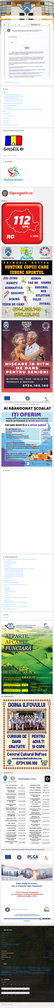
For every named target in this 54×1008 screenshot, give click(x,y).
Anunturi (12, 82)
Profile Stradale (7, 567)
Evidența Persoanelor (8, 600)
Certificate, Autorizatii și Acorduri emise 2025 (13, 574)
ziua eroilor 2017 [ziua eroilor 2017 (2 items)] (47, 973)
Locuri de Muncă (6, 118)
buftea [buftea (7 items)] (17, 968)
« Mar (2, 998)
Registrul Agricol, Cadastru (8, 580)
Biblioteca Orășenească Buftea (9, 604)
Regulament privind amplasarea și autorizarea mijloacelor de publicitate (19, 568)
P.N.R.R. (5, 93)
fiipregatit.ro (4, 946)
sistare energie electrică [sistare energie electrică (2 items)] (25, 973)
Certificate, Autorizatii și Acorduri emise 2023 (13, 571)
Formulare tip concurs (8, 590)
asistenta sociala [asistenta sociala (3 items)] (7, 968)
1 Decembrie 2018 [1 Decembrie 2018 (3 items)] (18, 966)
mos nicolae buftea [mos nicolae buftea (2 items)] (43, 970)
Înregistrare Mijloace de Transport (10, 609)
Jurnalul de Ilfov (6, 122)
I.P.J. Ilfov (3, 937)
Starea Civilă (6, 599)
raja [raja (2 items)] (46, 972)
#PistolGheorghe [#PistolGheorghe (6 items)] (11, 967)
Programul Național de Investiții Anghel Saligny (12, 103)
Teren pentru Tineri (7, 113)
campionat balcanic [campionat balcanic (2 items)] (22, 968)
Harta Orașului (6, 120)
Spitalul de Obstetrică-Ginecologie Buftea (10, 944)
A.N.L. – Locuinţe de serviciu (8, 116)
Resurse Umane (6, 586)
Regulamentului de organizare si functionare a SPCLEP (15, 602)
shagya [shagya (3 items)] (20, 973)
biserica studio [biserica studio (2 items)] (13, 968)
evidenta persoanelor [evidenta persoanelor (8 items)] (34, 970)
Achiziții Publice (6, 595)
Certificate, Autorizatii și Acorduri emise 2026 (13, 576)
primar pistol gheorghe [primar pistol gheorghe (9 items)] (35, 972)
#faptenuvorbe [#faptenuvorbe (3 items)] (4, 966)
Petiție (4, 111)
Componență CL (49, 951)
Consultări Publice (8, 578)
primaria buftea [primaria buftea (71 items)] (22, 972)
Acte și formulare (7, 561)
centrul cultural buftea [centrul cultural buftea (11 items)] (34, 968)
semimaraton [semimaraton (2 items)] (16, 973)
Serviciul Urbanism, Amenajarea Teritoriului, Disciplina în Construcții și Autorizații (19, 559)
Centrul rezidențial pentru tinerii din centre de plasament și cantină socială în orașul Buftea (23, 109)
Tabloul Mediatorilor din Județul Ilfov (10, 125)
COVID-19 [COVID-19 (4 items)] (14, 970)
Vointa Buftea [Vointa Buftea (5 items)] (42, 973)
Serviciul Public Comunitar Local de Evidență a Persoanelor (15, 597)
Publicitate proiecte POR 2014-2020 (10, 105)
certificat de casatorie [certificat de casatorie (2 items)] (44, 968)
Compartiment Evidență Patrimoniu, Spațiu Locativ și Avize (15, 584)
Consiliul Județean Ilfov (6, 933)
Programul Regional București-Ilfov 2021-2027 (13, 96)
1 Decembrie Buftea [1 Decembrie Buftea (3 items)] (31, 966)
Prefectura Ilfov (4, 935)
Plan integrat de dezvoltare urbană (11, 97)
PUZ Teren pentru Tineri (9, 564)
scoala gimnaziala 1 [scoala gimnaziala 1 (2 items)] (7, 973)
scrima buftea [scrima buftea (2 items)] (12, 973)
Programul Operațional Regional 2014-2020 (13, 94)
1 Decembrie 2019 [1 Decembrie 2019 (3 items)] (25, 966)
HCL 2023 (51, 953)
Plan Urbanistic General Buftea (10, 562)
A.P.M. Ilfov (3, 942)
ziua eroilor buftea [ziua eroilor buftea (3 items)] (8, 974)
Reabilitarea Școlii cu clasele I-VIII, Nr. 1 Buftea (13, 101)
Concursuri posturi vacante (10, 591)
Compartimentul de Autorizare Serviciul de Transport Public (15, 606)
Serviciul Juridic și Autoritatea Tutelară (11, 582)
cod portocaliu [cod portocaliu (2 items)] (9, 970)
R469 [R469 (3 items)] (44, 972)
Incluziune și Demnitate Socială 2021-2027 (12, 99)
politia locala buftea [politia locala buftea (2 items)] (13, 972)
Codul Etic (6, 593)
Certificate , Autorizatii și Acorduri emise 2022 (13, 570)
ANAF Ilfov (3, 939)
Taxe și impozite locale (48, 957)
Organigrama (7, 588)
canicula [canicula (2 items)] (26, 968)
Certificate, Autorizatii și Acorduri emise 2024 (13, 573)
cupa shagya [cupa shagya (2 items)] (21, 970)
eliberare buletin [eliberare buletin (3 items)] (26, 970)
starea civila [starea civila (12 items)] (35, 973)
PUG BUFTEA (6, 565)
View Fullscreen (7, 22)
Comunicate (17, 82)
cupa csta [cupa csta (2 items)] (17, 970)
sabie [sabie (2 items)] (48, 972)
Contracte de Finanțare (8, 107)
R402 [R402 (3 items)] (42, 972)
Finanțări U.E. (5, 91)
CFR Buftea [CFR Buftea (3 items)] (5, 970)
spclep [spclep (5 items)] (30, 973)
